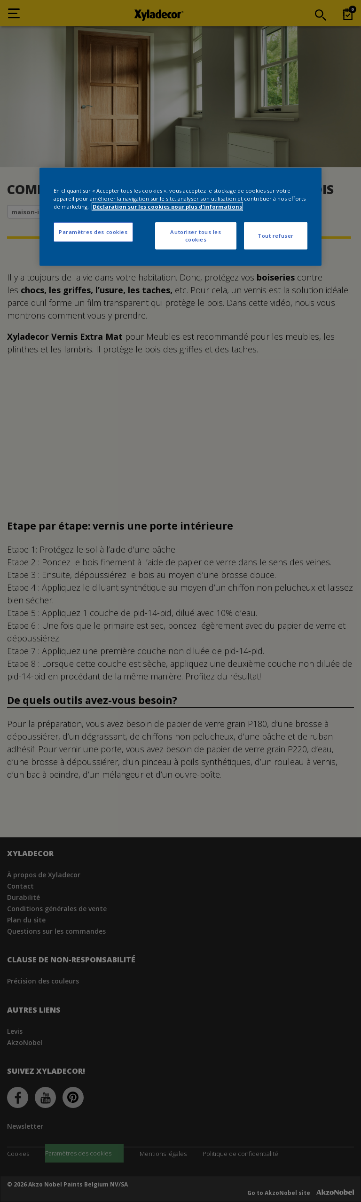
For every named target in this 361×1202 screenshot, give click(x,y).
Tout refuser (276, 235)
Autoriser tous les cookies (195, 235)
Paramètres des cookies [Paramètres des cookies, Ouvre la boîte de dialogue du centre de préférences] (93, 231)
